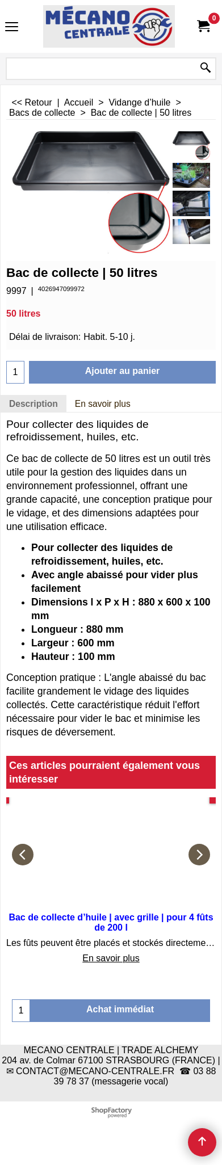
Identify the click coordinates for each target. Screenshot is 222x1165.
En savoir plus (103, 404)
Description (33, 404)
